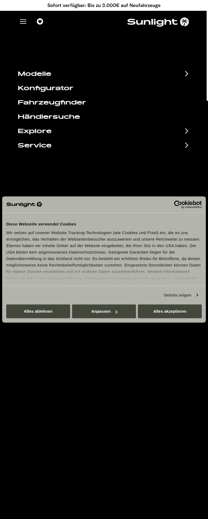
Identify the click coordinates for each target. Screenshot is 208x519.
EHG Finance (42, 358)
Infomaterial (40, 349)
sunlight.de (67, 81)
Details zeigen (177, 295)
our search (141, 81)
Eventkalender (45, 340)
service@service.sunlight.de (143, 176)
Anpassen (104, 311)
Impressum (120, 348)
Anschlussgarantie (53, 367)
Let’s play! (119, 388)
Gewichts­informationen (131, 380)
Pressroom (119, 339)
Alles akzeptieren (170, 311)
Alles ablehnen (38, 311)
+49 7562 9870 (128, 183)
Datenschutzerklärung (59, 278)
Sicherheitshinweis (127, 364)
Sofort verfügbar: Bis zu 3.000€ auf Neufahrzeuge (104, 5)
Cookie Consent (124, 372)
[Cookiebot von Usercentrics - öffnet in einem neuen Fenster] (178, 204)
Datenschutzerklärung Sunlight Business (128, 278)
